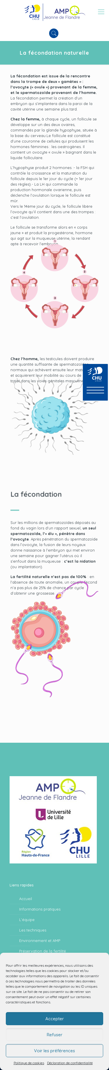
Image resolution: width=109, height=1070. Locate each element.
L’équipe (27, 919)
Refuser (54, 1034)
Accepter (54, 1018)
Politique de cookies (29, 1063)
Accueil (25, 898)
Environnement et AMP (39, 940)
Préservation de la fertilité (42, 951)
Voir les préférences (54, 1050)
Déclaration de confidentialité (70, 1063)
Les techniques (32, 930)
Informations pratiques (39, 909)
